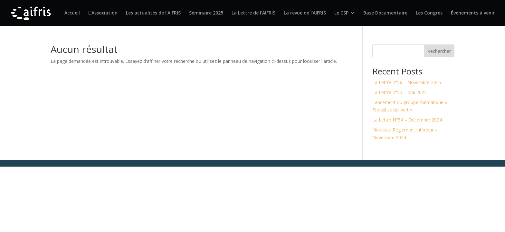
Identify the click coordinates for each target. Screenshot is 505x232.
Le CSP (341, 13)
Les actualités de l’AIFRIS (153, 13)
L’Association (103, 13)
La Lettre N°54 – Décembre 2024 (407, 120)
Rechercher (439, 51)
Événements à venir (473, 13)
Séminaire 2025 (206, 13)
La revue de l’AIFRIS (305, 13)
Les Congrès (429, 13)
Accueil (72, 13)
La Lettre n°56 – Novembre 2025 (406, 82)
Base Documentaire (385, 13)
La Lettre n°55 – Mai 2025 (399, 92)
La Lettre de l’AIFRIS (253, 13)
